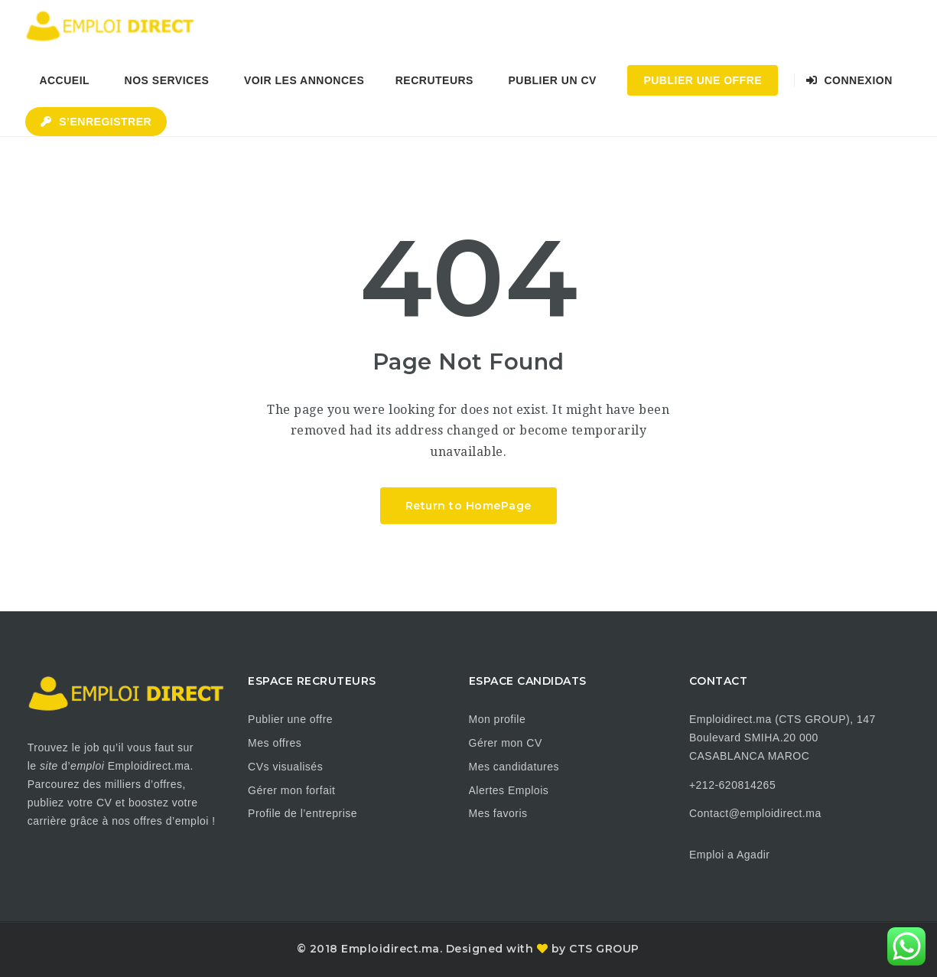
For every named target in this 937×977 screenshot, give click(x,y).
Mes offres (274, 743)
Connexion (849, 80)
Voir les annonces (304, 80)
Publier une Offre (702, 80)
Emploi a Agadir (729, 854)
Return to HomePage (468, 506)
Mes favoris (498, 813)
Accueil (64, 80)
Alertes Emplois (509, 790)
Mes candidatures (514, 766)
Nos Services (167, 80)
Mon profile (497, 719)
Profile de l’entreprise (302, 813)
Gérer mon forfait (291, 790)
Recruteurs (434, 80)
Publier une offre (290, 719)
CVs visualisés (285, 766)
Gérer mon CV (505, 743)
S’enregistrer (96, 122)
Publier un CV (552, 80)
